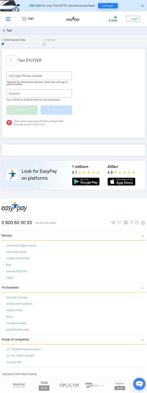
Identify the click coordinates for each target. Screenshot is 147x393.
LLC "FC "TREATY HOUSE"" (20, 355)
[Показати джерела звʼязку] (139, 384)
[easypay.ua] (73, 18)
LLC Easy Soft (13, 362)
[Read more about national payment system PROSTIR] (69, 385)
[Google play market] (86, 182)
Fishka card (38, 124)
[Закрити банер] (142, 5)
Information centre (16, 252)
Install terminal (14, 310)
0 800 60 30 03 (17, 222)
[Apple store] (121, 182)
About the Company (17, 297)
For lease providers (16, 323)
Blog (8, 264)
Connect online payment (19, 303)
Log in (134, 18)
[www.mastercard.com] (19, 385)
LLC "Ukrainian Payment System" (24, 349)
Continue (22, 110)
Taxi (9, 30)
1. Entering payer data (14, 39)
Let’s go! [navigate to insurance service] (108, 5)
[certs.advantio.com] (119, 385)
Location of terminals (17, 258)
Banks (9, 316)
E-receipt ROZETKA (16, 271)
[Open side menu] (8, 18)
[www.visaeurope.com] (44, 385)
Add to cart (59, 110)
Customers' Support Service (21, 245)
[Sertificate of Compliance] (94, 385)
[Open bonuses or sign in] (113, 18)
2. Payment (49, 39)
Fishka (9, 277)
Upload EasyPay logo (17, 329)
